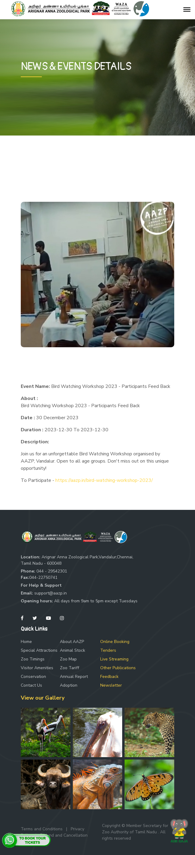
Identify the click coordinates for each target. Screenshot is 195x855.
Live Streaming (114, 659)
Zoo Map (68, 659)
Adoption (68, 685)
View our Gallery (42, 697)
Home (26, 641)
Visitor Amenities (37, 668)
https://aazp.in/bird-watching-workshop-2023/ (104, 480)
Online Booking (114, 641)
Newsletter (111, 685)
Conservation (33, 676)
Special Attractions (39, 650)
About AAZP (72, 641)
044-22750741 (43, 577)
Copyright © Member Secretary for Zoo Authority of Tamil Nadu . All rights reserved (135, 832)
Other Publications (118, 668)
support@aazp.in (50, 593)
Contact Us (31, 685)
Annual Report (74, 676)
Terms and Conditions (42, 829)
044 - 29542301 (51, 571)
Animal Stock (72, 650)
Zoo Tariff (69, 668)
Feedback (109, 676)
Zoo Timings (33, 659)
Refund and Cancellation (64, 835)
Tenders (108, 650)
